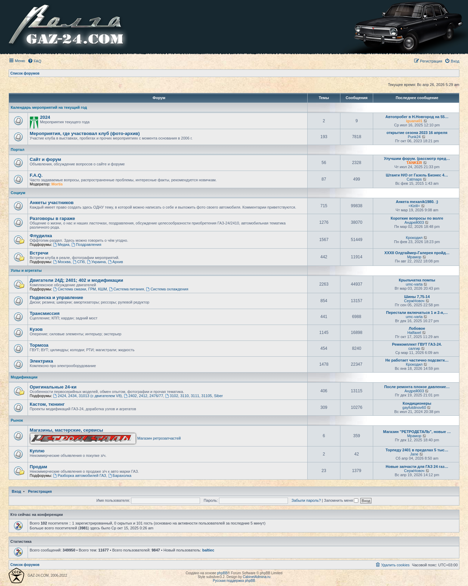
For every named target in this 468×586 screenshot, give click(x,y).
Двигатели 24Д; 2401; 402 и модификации (76, 280)
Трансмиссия (45, 313)
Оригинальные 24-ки (53, 387)
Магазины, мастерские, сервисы (66, 430)
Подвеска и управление (56, 297)
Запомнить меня (341, 500)
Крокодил (414, 238)
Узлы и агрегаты (26, 270)
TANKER (414, 163)
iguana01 (414, 121)
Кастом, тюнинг (47, 404)
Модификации (24, 377)
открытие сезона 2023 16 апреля (417, 133)
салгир (414, 348)
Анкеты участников (51, 202)
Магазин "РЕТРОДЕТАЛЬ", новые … (417, 432)
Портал (17, 149)
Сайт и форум (45, 159)
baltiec (208, 550)
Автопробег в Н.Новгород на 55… (417, 117)
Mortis (57, 184)
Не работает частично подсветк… (416, 360)
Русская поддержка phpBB (234, 581)
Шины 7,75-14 (417, 297)
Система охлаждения (167, 289)
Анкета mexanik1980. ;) (417, 202)
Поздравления (86, 244)
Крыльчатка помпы (417, 280)
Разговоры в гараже (52, 218)
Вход (16, 491)
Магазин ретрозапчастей (105, 438)
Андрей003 (414, 222)
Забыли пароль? (306, 500)
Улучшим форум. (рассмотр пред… (417, 158)
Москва (61, 262)
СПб (79, 262)
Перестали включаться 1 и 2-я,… (417, 312)
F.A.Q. (36, 175)
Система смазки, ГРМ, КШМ (80, 289)
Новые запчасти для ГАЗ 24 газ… (417, 466)
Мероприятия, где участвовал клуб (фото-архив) (85, 133)
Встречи (39, 253)
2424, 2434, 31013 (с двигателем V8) (87, 396)
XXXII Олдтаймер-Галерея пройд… (417, 253)
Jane (414, 454)
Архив (115, 262)
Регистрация (40, 491)
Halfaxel (414, 332)
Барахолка (119, 475)
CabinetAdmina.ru (256, 577)
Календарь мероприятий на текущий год (49, 107)
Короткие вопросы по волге (417, 218)
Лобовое (417, 328)
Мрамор (414, 257)
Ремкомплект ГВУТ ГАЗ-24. (417, 344)
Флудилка (41, 235)
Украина (96, 262)
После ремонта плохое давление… (417, 387)
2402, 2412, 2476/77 (143, 396)
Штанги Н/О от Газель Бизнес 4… (417, 175)
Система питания (126, 289)
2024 (45, 117)
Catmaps (414, 179)
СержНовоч (414, 301)
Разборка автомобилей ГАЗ (79, 475)
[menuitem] (34, 61)
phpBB (222, 573)
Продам (38, 466)
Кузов (36, 329)
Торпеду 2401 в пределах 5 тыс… (417, 450)
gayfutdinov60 (414, 407)
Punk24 (414, 137)
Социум (18, 193)
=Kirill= (414, 206)
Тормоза (39, 345)
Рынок (17, 420)
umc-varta (414, 284)
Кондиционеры (417, 403)
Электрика (41, 361)
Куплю (37, 450)
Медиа (61, 244)
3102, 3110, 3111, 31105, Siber (194, 396)
